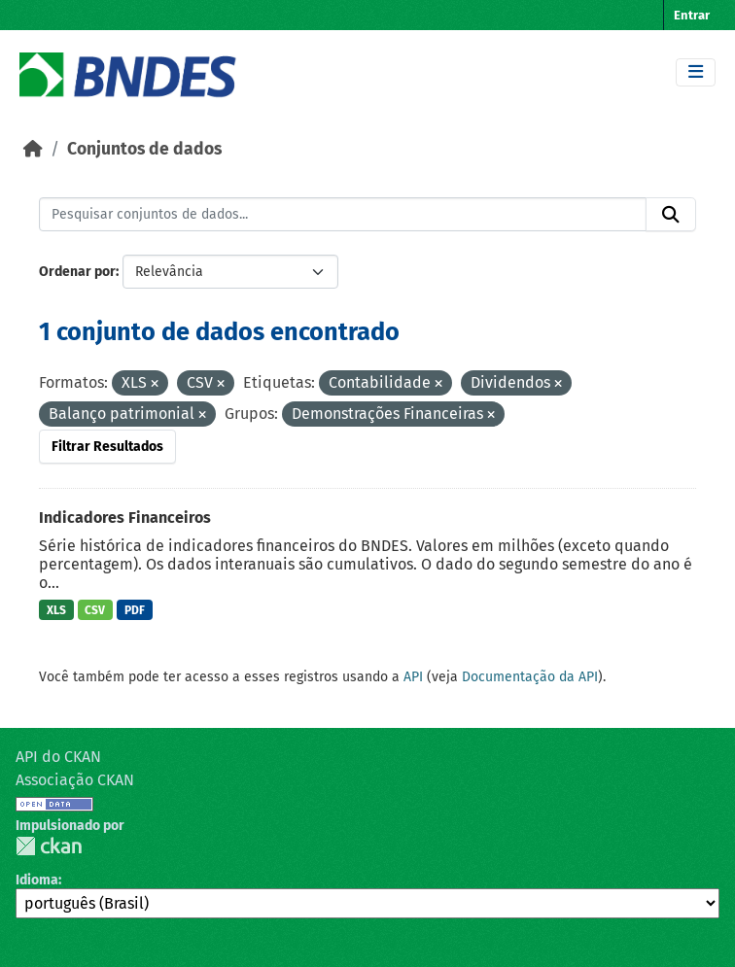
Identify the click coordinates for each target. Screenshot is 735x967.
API (413, 677)
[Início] (33, 149)
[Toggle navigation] (696, 72)
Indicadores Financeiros (125, 517)
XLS (56, 610)
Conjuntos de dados (144, 149)
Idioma (37, 880)
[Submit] (671, 214)
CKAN (49, 846)
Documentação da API (530, 677)
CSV (95, 610)
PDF (134, 610)
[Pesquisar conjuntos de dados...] (343, 214)
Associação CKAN (75, 780)
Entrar (692, 15)
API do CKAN (58, 756)
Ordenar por (77, 271)
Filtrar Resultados (107, 446)
